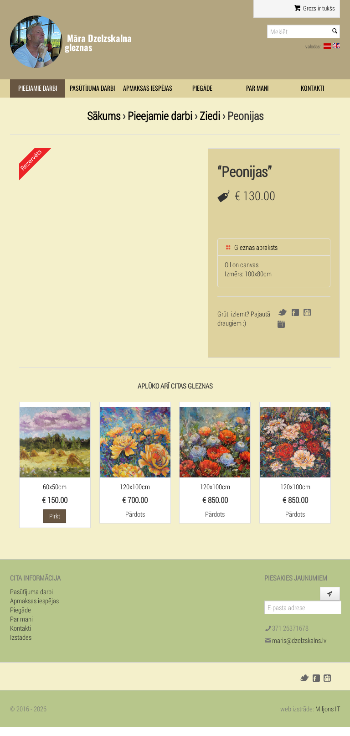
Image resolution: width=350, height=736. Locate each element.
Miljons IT (327, 708)
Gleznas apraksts (251, 247)
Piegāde (202, 88)
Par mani (257, 88)
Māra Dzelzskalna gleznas (98, 42)
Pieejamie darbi (37, 88)
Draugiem (307, 312)
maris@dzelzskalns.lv (299, 640)
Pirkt (54, 516)
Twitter (282, 312)
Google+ (281, 324)
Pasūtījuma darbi (92, 88)
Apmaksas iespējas (147, 88)
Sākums (103, 115)
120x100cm (135, 486)
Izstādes (20, 637)
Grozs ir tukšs (314, 8)
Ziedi (210, 115)
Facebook (295, 312)
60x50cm (55, 486)
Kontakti (312, 88)
